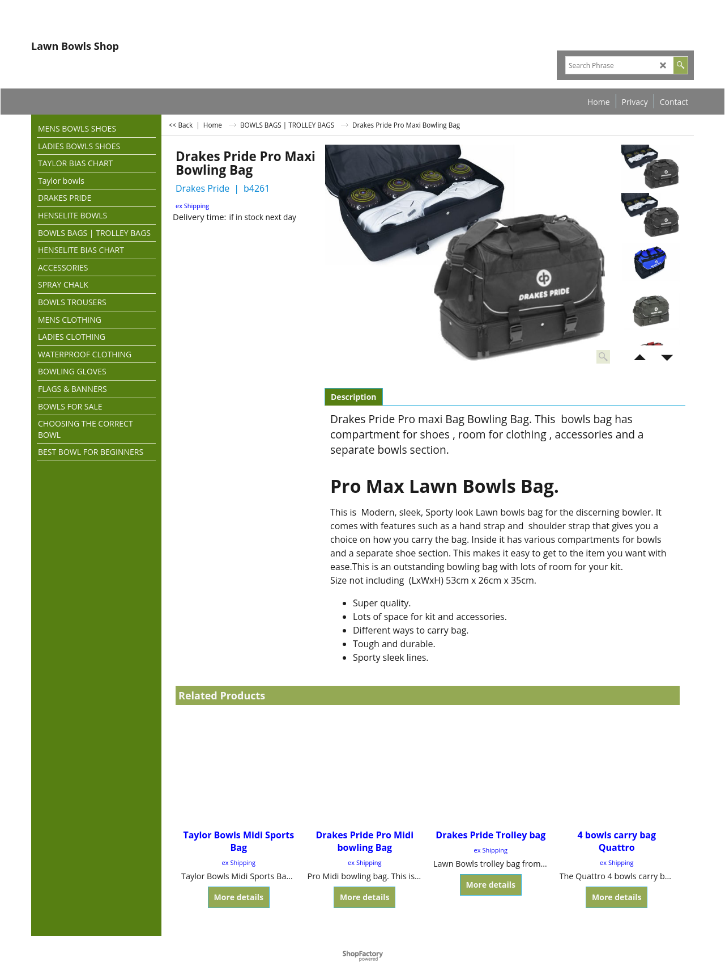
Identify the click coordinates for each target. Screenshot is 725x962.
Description (354, 396)
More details (238, 897)
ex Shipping (192, 205)
